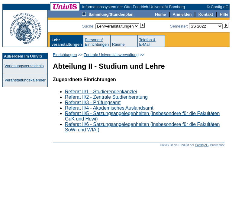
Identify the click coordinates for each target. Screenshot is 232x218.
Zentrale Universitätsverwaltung (111, 54)
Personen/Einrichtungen (97, 42)
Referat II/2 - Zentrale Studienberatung (106, 97)
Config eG (201, 145)
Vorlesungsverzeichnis (24, 66)
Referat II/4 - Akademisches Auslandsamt (109, 108)
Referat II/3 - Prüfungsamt (93, 102)
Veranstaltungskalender (25, 80)
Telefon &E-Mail (147, 42)
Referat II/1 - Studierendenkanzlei (101, 91)
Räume (118, 44)
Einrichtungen (65, 54)
